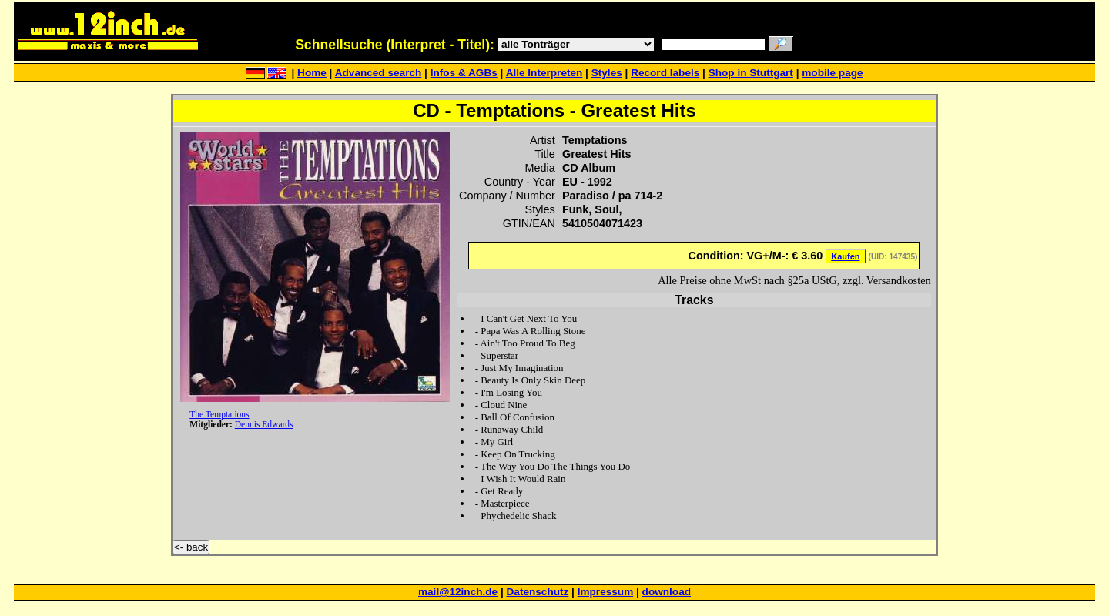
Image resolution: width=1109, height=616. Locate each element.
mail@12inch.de (458, 592)
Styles (606, 73)
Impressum (606, 592)
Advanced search (378, 73)
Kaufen (845, 256)
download (666, 592)
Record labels (665, 73)
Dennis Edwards (264, 424)
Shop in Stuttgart (751, 73)
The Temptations (219, 414)
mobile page (832, 73)
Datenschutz (538, 592)
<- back (191, 547)
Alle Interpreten (544, 73)
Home (312, 73)
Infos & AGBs (464, 73)
